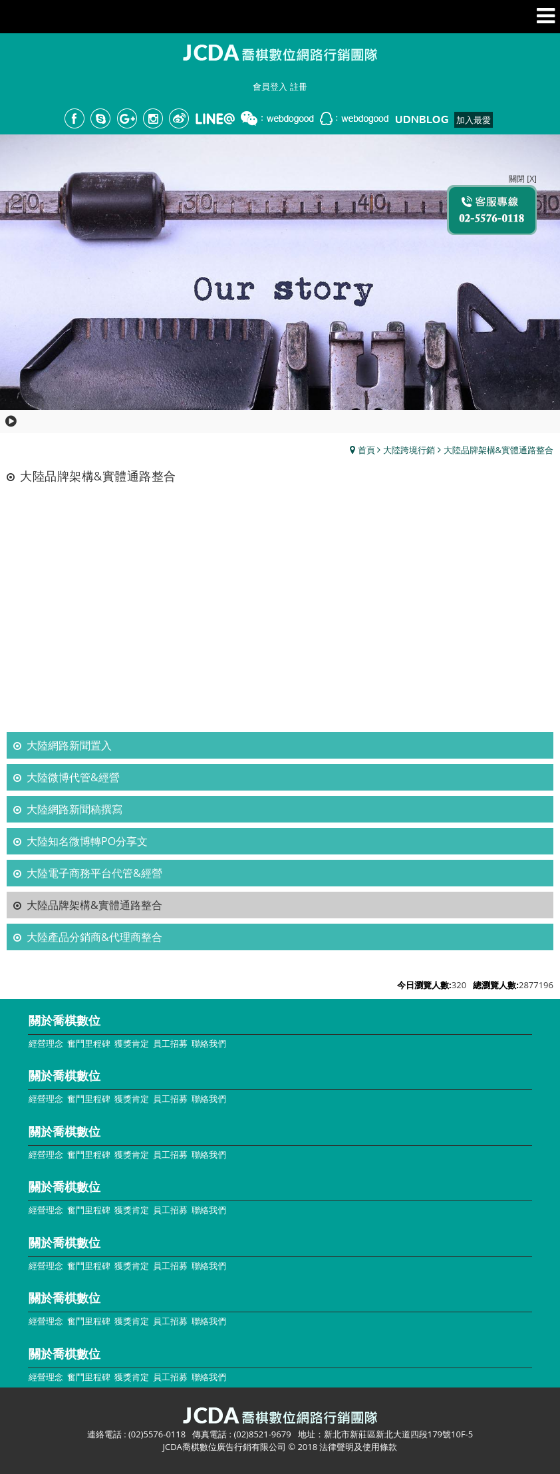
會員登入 (270, 86)
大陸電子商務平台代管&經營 (94, 873)
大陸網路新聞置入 (69, 745)
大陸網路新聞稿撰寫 (74, 809)
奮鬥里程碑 (88, 1043)
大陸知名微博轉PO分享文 (87, 841)
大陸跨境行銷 (409, 450)
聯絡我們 (209, 1043)
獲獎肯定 (131, 1043)
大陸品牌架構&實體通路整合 (498, 450)
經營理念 (46, 1043)
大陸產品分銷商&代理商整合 (94, 937)
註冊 (298, 86)
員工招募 (170, 1043)
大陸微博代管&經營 (73, 777)
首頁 (366, 450)
